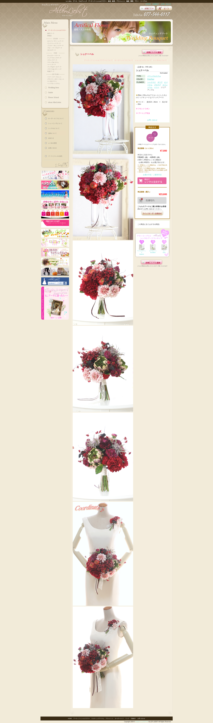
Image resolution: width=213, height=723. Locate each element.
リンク (127, 718)
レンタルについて (160, 60)
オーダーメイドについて (123, 60)
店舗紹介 (155, 4)
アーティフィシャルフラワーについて (98, 60)
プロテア (157, 85)
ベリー (156, 87)
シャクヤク (151, 82)
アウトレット (109, 718)
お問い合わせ (166, 4)
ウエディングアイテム (97, 718)
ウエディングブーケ (141, 721)
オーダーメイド (119, 718)
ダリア (160, 82)
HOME (148, 4)
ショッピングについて (143, 60)
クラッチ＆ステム (154, 76)
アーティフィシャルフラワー (81, 718)
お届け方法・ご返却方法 (152, 175)
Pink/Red (150, 79)
